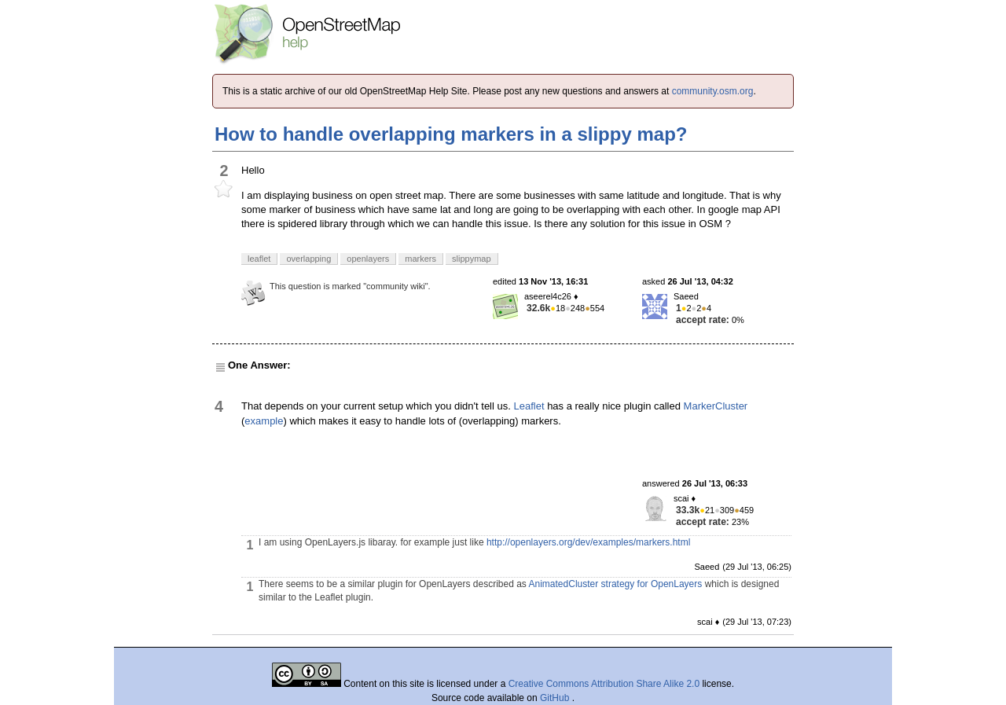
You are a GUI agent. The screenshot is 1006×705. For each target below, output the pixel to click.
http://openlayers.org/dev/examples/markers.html (588, 542)
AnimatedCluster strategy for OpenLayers (616, 583)
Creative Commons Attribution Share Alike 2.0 (604, 683)
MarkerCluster (716, 406)
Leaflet (528, 406)
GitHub (556, 697)
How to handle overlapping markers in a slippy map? (451, 134)
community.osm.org (713, 91)
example (263, 421)
